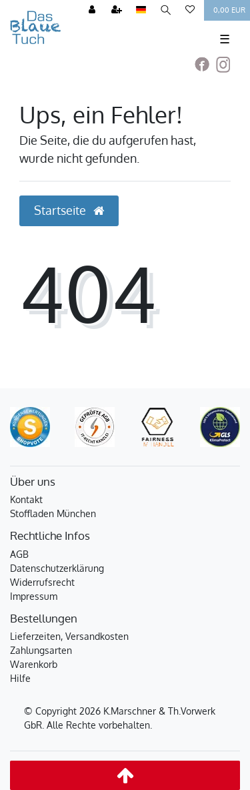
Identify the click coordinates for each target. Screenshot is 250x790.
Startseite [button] (69, 210)
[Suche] (165, 10)
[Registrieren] (117, 10)
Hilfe (20, 678)
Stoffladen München (53, 513)
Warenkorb (33, 664)
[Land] (141, 10)
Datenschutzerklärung (57, 568)
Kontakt (26, 499)
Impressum (33, 596)
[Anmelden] (92, 10)
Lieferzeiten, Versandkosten (69, 636)
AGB (19, 554)
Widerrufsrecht (42, 582)
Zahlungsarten (41, 650)
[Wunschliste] (190, 10)
